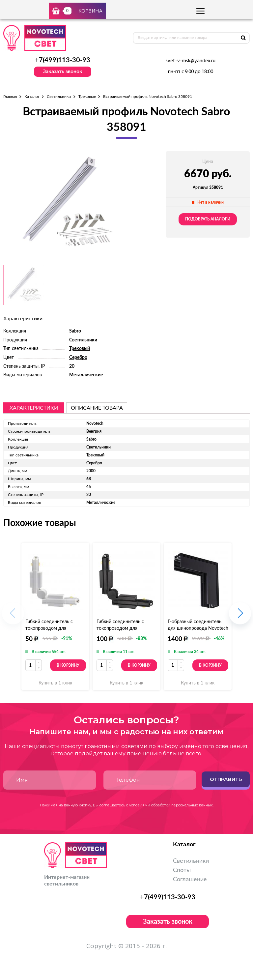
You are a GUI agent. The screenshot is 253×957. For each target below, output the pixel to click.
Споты (182, 870)
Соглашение (190, 880)
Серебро (78, 357)
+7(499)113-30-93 (62, 60)
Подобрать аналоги (207, 219)
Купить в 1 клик (55, 683)
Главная (10, 97)
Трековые (87, 97)
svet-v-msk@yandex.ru (190, 61)
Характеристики (34, 408)
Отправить (226, 779)
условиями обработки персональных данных (171, 805)
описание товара (97, 408)
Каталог (31, 97)
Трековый (79, 348)
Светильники (59, 97)
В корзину (68, 665)
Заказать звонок (62, 71)
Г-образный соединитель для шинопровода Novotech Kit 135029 (198, 628)
